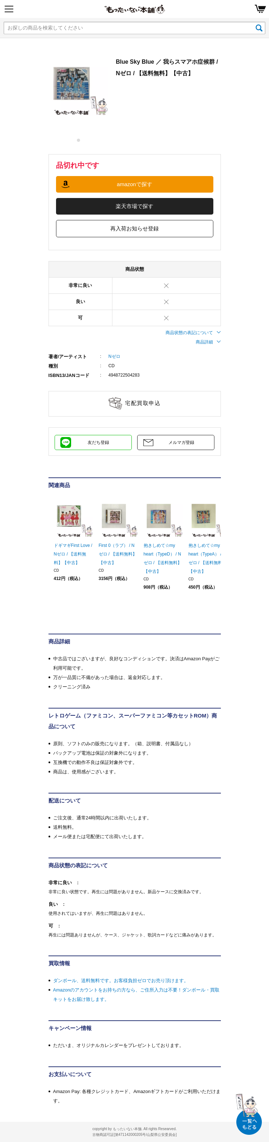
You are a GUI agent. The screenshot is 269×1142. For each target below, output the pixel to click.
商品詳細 (208, 342)
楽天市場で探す (134, 206)
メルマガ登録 (181, 442)
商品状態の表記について (193, 332)
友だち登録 (98, 442)
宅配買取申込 (143, 403)
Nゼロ (114, 356)
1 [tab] (78, 140)
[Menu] (9, 9)
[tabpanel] (78, 86)
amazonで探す (134, 184)
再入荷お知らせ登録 (134, 228)
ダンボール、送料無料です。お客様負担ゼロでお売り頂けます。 (121, 980)
